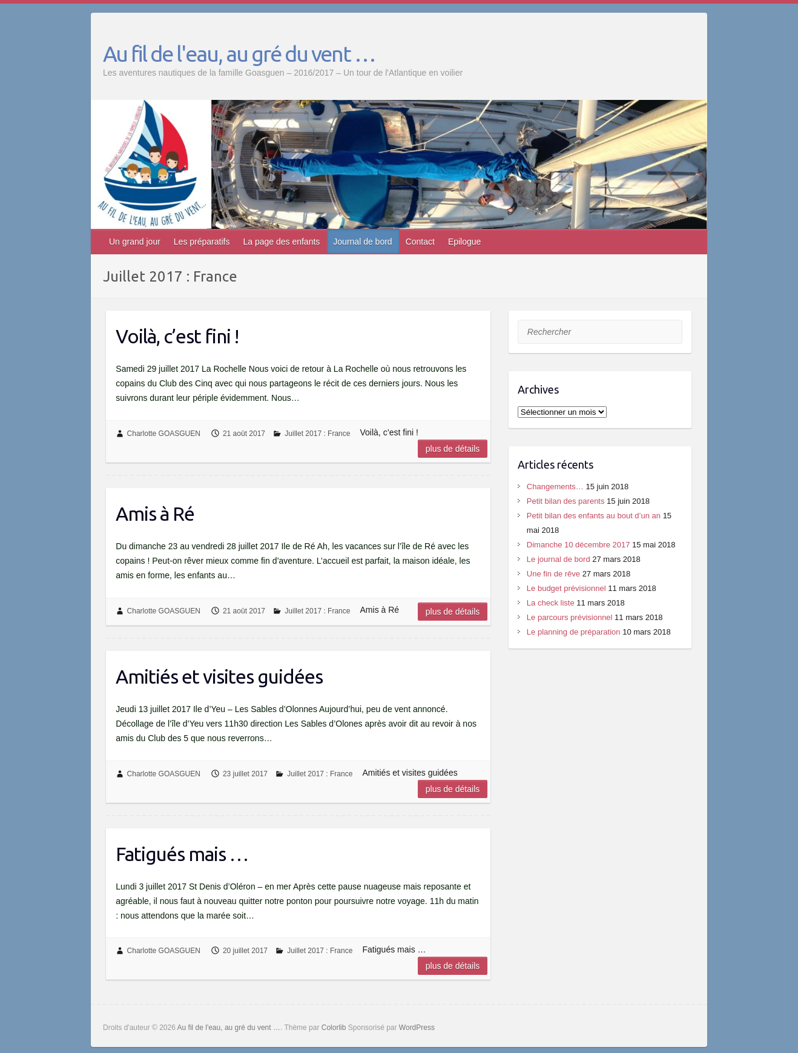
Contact (420, 241)
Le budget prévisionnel (566, 588)
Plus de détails (453, 449)
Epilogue (464, 241)
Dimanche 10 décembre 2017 (578, 544)
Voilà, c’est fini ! (177, 336)
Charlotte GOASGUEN (163, 433)
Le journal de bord (558, 559)
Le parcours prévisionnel (570, 617)
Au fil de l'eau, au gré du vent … (239, 53)
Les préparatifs (202, 241)
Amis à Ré (155, 513)
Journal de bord (362, 241)
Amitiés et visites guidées (219, 676)
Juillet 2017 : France (317, 433)
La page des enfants (281, 241)
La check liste (551, 602)
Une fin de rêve (553, 573)
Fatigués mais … (182, 854)
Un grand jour (134, 241)
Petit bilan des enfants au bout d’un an (594, 515)
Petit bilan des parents (566, 501)
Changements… (555, 486)
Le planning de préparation (574, 631)
